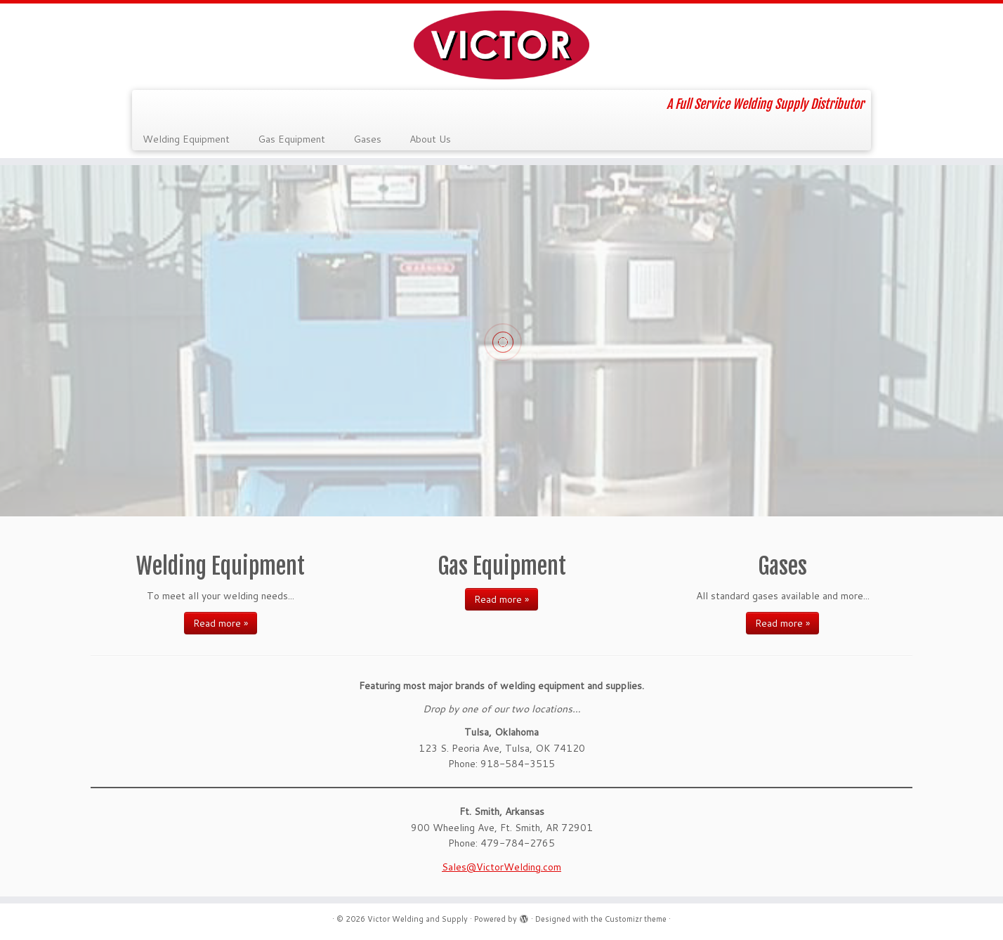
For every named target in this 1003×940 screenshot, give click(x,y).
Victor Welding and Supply (417, 919)
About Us (430, 139)
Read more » (220, 623)
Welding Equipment (186, 139)
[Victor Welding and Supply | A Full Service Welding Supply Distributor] (501, 45)
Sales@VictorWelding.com (501, 867)
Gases (367, 139)
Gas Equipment (291, 139)
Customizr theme (636, 919)
